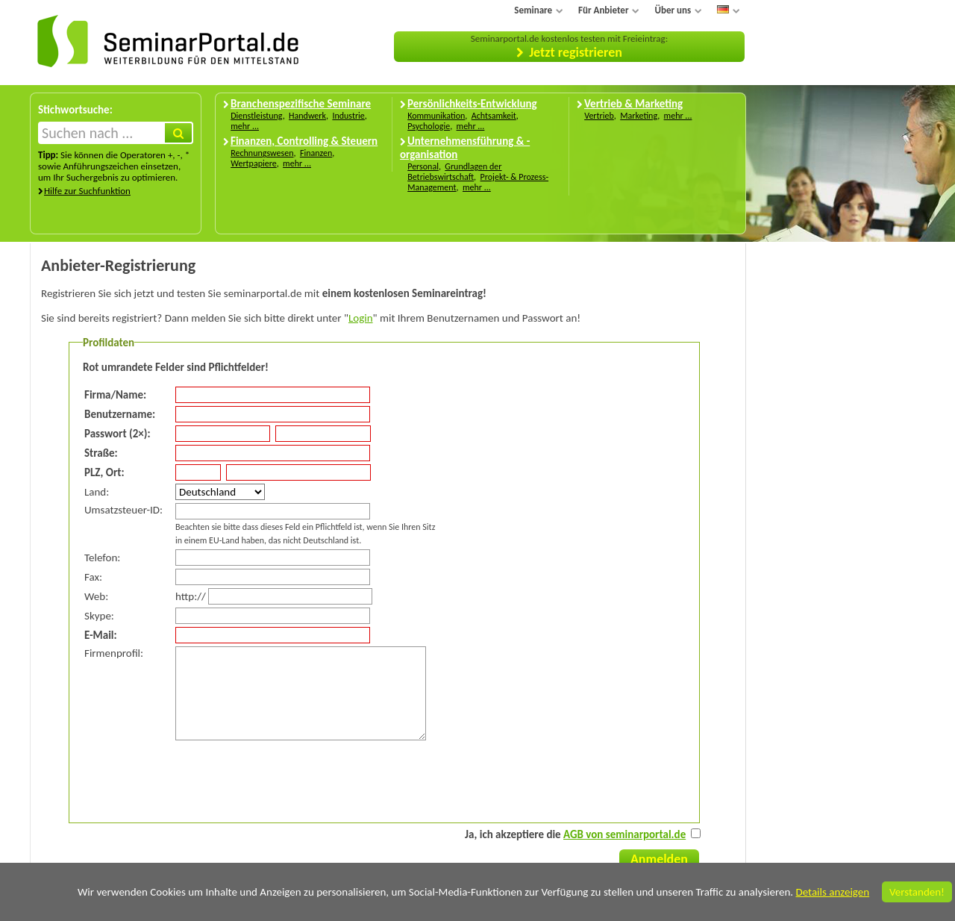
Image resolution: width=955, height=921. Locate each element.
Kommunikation (436, 115)
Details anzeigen (832, 892)
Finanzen (316, 153)
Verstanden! (917, 892)
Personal (423, 166)
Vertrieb (599, 115)
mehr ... (245, 126)
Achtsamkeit (494, 115)
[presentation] (197, 778)
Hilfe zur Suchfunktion (87, 190)
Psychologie (428, 126)
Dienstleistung (256, 115)
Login (360, 318)
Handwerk (307, 115)
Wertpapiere (254, 163)
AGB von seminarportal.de (624, 834)
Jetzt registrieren (575, 52)
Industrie (348, 115)
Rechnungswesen (262, 153)
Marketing (638, 115)
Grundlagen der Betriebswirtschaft (454, 171)
